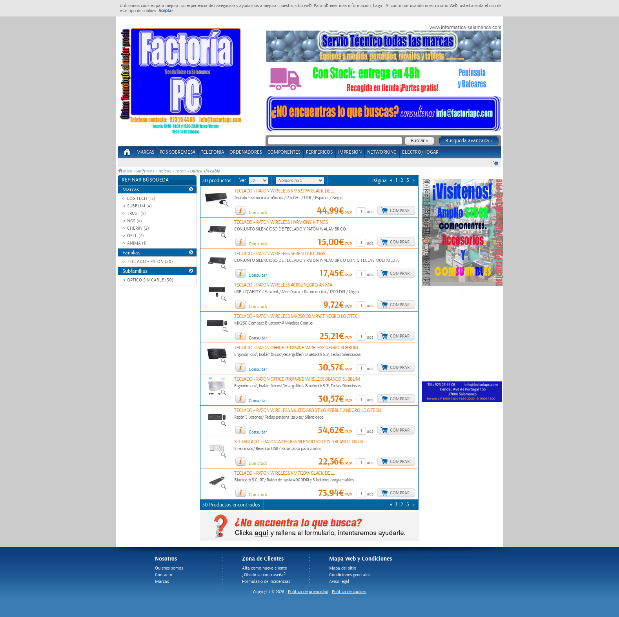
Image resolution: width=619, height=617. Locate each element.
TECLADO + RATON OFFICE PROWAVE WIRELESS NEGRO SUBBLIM (296, 348)
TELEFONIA (212, 152)
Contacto (163, 574)
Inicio (125, 171)
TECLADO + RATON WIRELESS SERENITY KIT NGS (279, 254)
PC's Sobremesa (177, 152)
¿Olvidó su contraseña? (264, 574)
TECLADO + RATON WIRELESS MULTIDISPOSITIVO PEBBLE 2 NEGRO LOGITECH (307, 411)
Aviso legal (339, 581)
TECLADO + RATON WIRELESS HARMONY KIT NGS (281, 222)
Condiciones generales (349, 574)
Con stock (258, 212)
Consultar (258, 275)
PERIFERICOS (319, 152)
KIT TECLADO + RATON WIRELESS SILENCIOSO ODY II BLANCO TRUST (299, 442)
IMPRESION (350, 152)
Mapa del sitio (342, 568)
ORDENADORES (245, 152)
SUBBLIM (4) (139, 206)
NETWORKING (382, 152)
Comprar (400, 210)
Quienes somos (169, 568)
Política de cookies (349, 591)
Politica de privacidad (308, 591)
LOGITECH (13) (141, 198)
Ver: (244, 180)
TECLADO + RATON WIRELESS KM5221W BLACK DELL (284, 191)
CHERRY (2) (138, 228)
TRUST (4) (136, 213)
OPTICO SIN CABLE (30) (150, 280)
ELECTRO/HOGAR (420, 152)
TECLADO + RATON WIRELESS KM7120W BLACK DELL (284, 473)
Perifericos (145, 171)
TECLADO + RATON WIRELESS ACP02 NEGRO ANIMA (283, 285)
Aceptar (165, 10)
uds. (371, 211)
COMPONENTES (284, 152)
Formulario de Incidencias (266, 581)
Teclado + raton (172, 171)
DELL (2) (135, 235)
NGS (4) (134, 220)
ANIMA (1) (137, 243)
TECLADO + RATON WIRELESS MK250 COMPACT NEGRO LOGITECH (297, 316)
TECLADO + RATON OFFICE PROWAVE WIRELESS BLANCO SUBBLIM (297, 379)
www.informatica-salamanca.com (465, 27)
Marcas (145, 152)
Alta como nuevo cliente (264, 568)
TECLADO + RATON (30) (150, 261)
